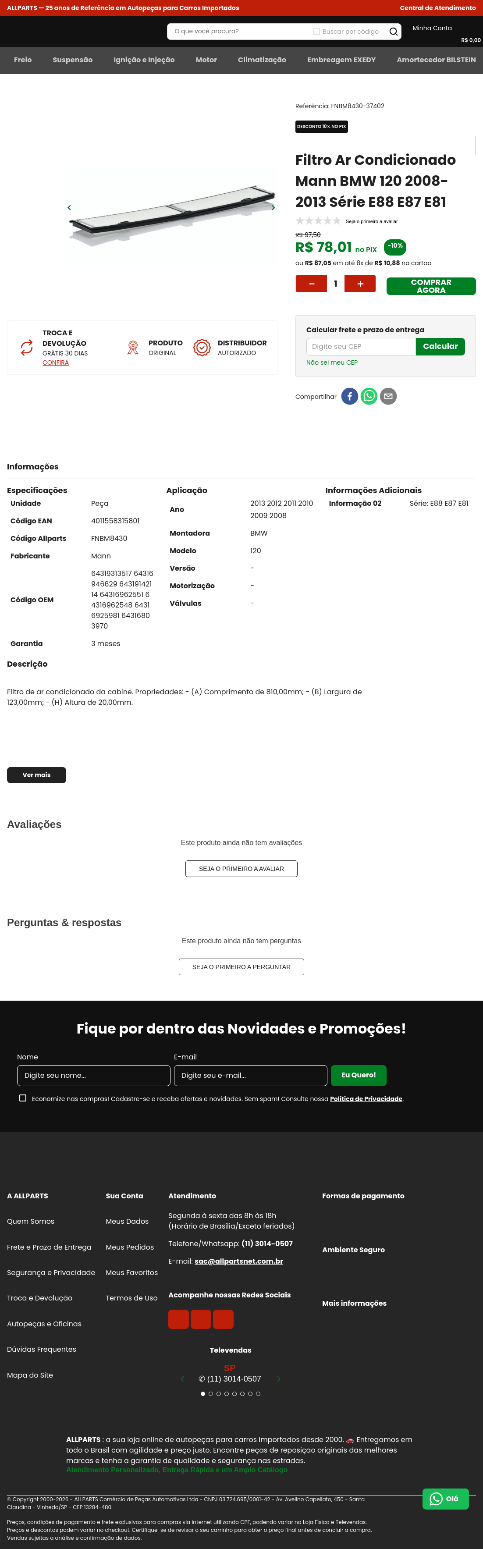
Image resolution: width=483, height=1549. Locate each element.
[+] (360, 283)
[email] (388, 396)
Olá (452, 1499)
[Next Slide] (278, 1378)
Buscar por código (351, 31)
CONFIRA (56, 362)
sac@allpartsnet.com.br (239, 1261)
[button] (438, 8)
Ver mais (36, 775)
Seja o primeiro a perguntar (241, 966)
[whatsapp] (369, 396)
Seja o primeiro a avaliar (241, 868)
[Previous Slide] (182, 1378)
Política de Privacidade (366, 1098)
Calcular (440, 346)
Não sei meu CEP (332, 362)
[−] (311, 283)
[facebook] (350, 396)
